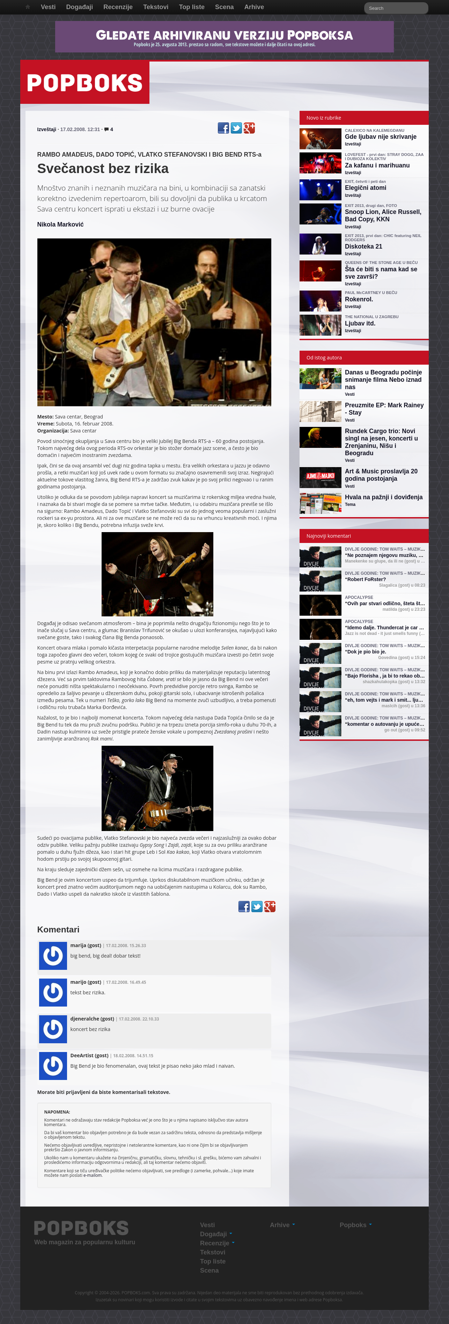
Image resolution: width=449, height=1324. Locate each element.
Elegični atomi (366, 187)
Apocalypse (359, 597)
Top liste (192, 6)
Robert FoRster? (366, 579)
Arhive (254, 6)
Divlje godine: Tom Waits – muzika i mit (389, 549)
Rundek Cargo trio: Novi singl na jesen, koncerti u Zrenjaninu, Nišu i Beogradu (381, 442)
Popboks (356, 1225)
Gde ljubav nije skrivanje (381, 136)
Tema (350, 504)
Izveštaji (46, 129)
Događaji (79, 6)
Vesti (48, 6)
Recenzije (118, 6)
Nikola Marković (60, 224)
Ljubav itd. (360, 323)
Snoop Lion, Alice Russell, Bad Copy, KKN (383, 215)
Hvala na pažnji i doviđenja (384, 497)
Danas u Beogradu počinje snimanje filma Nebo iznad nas (383, 380)
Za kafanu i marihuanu (377, 165)
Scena (224, 6)
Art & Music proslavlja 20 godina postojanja (381, 475)
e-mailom (92, 1175)
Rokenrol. (359, 299)
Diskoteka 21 (363, 246)
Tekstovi (155, 6)
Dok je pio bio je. (366, 651)
